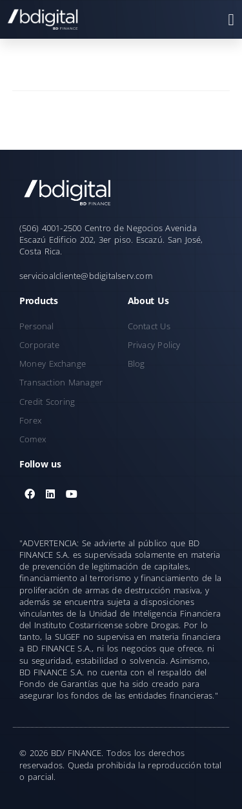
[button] (231, 19)
